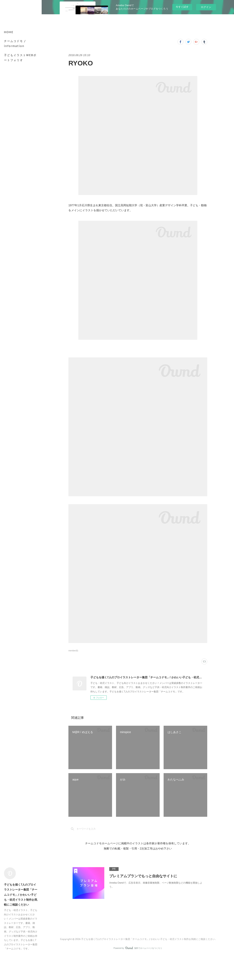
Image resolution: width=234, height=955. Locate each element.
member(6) (73, 651)
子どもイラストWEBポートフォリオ (20, 57)
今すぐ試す (182, 6)
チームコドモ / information (15, 43)
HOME (8, 32)
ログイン (206, 7)
